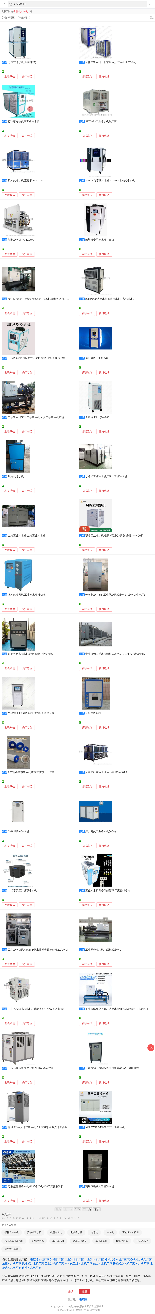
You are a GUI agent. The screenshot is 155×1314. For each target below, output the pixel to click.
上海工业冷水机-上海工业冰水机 (26, 535)
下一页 (87, 1209)
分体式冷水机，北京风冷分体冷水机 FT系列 (110, 62)
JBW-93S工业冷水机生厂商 (101, 121)
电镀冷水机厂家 (40, 1259)
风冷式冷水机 (16, 476)
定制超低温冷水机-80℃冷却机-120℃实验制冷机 (35, 1186)
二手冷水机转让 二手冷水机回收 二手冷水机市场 (36, 417)
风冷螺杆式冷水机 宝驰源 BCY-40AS (106, 772)
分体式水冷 (142, 1240)
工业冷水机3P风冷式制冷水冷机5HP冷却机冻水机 (37, 358)
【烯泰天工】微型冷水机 (22, 890)
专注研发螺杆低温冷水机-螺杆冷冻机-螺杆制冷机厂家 (39, 298)
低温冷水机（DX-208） (98, 417)
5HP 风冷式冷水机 (18, 831)
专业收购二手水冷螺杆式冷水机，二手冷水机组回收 (115, 653)
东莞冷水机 (38, 1240)
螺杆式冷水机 (12, 1232)
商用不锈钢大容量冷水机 (99, 1186)
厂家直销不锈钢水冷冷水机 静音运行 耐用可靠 (112, 1068)
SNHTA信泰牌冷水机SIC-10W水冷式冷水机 (110, 180)
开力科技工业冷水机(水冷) (100, 831)
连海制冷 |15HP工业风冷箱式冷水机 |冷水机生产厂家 (116, 594)
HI (26, 1218)
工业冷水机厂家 (74, 1259)
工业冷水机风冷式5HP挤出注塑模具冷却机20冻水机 (38, 949)
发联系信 (9, 76)
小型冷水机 (56, 1232)
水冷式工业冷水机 (14, 1240)
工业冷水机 (58, 1240)
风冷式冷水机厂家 (33, 1263)
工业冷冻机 (101, 1240)
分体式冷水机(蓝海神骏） (23, 62)
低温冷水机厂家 (102, 1263)
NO (44, 1218)
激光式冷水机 (12, 1249)
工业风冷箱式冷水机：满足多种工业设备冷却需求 (37, 1008)
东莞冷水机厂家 (11, 1263)
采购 (151, 1047)
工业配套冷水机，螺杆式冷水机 (103, 949)
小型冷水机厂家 (94, 1259)
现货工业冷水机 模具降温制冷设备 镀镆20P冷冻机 (114, 535)
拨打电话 (27, 76)
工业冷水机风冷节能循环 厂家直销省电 (107, 890)
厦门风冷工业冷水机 (97, 358)
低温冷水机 (122, 1240)
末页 (97, 1209)
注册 (84, 1291)
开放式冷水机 (34, 1232)
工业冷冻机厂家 (54, 1263)
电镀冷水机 (76, 1232)
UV (64, 1218)
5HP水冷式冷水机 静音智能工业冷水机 (30, 653)
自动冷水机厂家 (31, 1267)
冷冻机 (94, 1232)
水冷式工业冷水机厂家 (78, 1263)
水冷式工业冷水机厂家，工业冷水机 (106, 476)
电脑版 (83, 1299)
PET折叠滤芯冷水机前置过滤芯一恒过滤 (31, 772)
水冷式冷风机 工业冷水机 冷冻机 (27, 594)
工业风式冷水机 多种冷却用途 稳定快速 (31, 1068)
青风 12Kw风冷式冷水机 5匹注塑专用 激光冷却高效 (37, 1127)
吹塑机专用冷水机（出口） (101, 239)
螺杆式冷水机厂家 (116, 1259)
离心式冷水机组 (130, 1232)
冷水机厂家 (142, 1263)
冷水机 (110, 1232)
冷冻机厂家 (57, 1259)
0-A (3, 1218)
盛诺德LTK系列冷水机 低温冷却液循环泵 (31, 713)
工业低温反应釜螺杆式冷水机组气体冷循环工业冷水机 (116, 1008)
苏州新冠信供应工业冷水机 (23, 121)
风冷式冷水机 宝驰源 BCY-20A (25, 180)
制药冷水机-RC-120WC (21, 239)
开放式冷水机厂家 (124, 1263)
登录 (70, 1291)
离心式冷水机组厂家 (139, 1259)
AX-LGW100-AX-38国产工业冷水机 (105, 1127)
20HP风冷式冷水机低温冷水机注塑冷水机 (109, 298)
